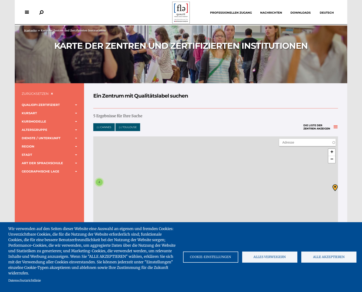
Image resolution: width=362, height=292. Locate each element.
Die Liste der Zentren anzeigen (316, 126)
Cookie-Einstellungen (210, 257)
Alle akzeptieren (329, 257)
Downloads (300, 12)
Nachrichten (271, 12)
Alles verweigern (269, 257)
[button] (335, 187)
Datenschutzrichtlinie (24, 281)
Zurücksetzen (35, 93)
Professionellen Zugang (231, 12)
